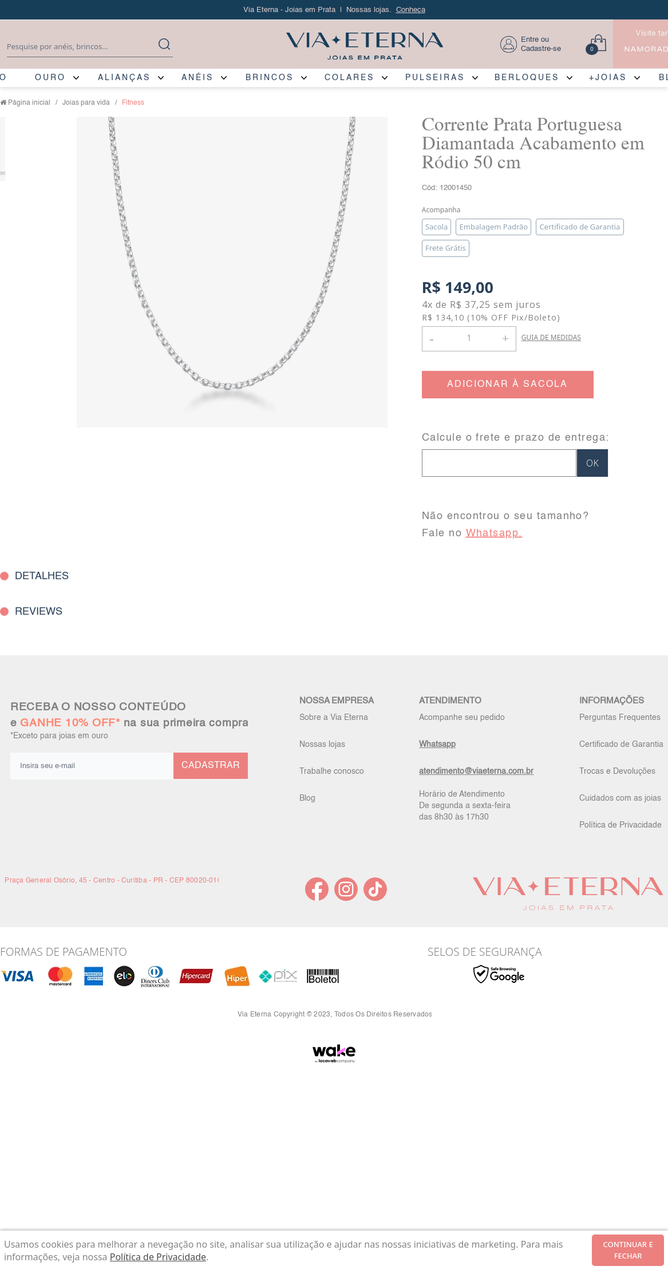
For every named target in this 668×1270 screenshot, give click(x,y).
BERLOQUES (527, 78)
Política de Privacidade (620, 825)
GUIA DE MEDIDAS (551, 337)
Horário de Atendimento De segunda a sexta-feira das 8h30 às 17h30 (465, 805)
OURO (50, 78)
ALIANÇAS (124, 78)
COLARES (349, 78)
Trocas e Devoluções (617, 771)
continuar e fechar (628, 1250)
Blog (307, 798)
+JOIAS (608, 78)
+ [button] (505, 338)
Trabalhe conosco (331, 771)
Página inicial (29, 103)
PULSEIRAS (435, 78)
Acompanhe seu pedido (462, 718)
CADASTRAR (210, 765)
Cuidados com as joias (620, 798)
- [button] (431, 339)
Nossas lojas (322, 745)
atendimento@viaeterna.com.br (476, 771)
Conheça (410, 10)
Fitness (133, 103)
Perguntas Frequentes (620, 718)
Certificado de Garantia (621, 745)
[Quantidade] (469, 338)
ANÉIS (197, 78)
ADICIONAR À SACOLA (507, 384)
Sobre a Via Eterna (333, 718)
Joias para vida (86, 103)
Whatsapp (437, 745)
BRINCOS (270, 78)
